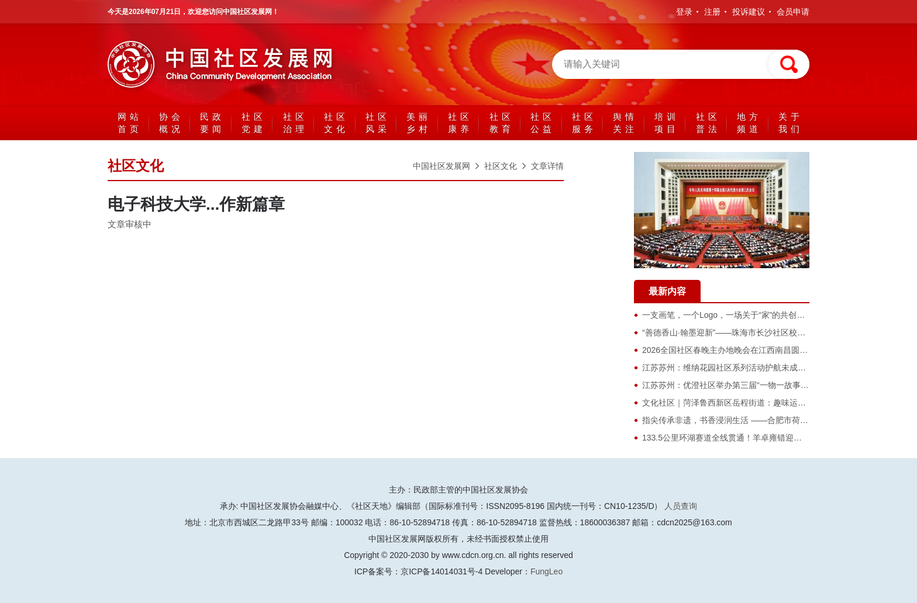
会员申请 (793, 11)
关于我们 (790, 123)
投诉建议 (748, 11)
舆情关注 (625, 123)
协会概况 (171, 123)
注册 (712, 11)
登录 (684, 11)
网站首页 (130, 123)
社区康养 (460, 123)
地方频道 (749, 123)
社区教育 (501, 123)
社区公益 (542, 123)
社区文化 (336, 123)
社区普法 (708, 123)
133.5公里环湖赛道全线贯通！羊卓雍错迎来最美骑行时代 (746, 437)
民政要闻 (212, 123)
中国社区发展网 (225, 64)
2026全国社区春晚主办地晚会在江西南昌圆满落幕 (733, 350)
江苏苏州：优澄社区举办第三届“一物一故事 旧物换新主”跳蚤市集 (760, 385)
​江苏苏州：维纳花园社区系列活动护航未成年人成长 (736, 367)
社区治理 (295, 123)
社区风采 (378, 123)
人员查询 (680, 506)
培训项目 (666, 123)
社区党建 (254, 123)
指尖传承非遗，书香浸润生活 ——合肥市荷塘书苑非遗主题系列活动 (766, 420)
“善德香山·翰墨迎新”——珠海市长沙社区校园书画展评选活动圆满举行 (768, 332)
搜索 (788, 64)
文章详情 (547, 166)
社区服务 (584, 123)
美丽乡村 (418, 123)
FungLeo (546, 571)
